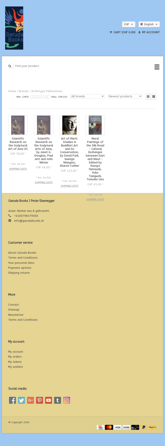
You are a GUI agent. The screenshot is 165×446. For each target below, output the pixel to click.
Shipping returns (19, 272)
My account (149, 32)
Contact (13, 304)
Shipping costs (18, 169)
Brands (23, 91)
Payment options (19, 267)
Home (12, 91)
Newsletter (16, 314)
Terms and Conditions (23, 257)
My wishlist (15, 366)
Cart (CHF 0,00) (123, 32)
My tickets (15, 361)
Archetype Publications (46, 91)
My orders (15, 356)
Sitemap (13, 309)
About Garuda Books (22, 252)
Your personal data (21, 262)
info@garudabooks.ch (29, 220)
